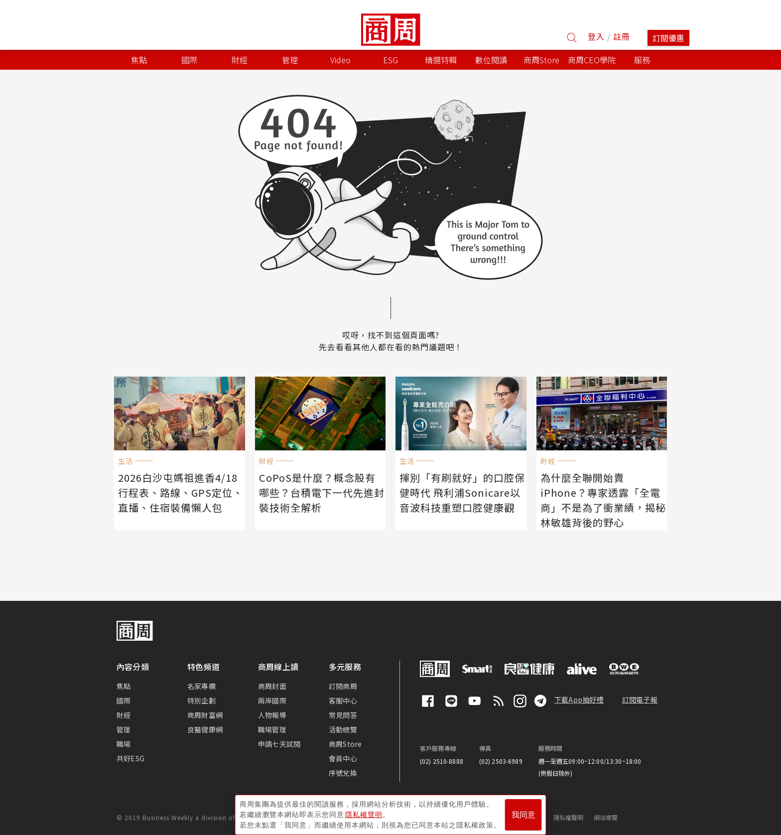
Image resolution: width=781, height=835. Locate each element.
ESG (390, 60)
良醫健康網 (205, 728)
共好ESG (130, 757)
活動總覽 (343, 728)
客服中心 (343, 699)
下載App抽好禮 (579, 698)
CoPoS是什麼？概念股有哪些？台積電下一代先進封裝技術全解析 (320, 490)
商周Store (541, 60)
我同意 (523, 811)
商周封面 (272, 685)
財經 (123, 714)
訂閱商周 (343, 685)
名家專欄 (201, 685)
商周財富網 (205, 714)
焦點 (123, 685)
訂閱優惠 (668, 38)
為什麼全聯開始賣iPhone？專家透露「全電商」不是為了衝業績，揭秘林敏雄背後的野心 (601, 497)
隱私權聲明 (568, 816)
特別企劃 (201, 699)
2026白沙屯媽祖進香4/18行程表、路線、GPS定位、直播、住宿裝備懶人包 (177, 490)
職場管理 (272, 728)
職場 (123, 743)
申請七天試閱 (279, 743)
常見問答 (343, 714)
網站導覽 (606, 816)
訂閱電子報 (639, 698)
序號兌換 (343, 772)
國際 (123, 699)
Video (340, 60)
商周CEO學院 (592, 60)
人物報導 (272, 714)
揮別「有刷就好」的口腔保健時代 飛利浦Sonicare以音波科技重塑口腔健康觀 (460, 490)
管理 (123, 728)
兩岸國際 (272, 699)
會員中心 (343, 757)
